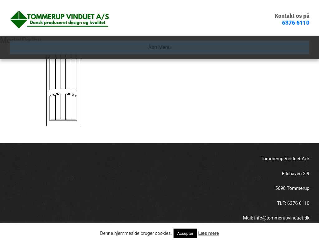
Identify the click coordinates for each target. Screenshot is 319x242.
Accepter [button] (185, 233)
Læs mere (208, 233)
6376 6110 (295, 22)
